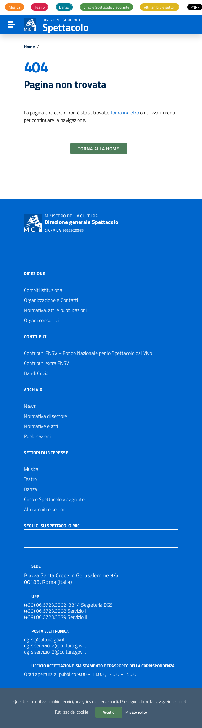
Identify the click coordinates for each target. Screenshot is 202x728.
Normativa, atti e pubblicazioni (55, 310)
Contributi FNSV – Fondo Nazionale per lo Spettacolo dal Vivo (88, 353)
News (30, 406)
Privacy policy (136, 712)
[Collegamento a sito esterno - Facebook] (27, 538)
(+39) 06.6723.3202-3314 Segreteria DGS (68, 605)
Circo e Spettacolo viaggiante (54, 499)
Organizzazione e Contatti (51, 300)
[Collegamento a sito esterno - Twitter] (39, 538)
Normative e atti (41, 426)
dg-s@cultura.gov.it (44, 639)
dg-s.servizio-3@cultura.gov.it (55, 652)
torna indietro (125, 112)
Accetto (108, 712)
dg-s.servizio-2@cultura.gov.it (55, 645)
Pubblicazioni (37, 436)
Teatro (30, 479)
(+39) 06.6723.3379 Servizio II (55, 617)
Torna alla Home (98, 148)
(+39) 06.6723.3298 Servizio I (55, 611)
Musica (31, 469)
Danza (30, 489)
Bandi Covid (36, 373)
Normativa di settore (45, 416)
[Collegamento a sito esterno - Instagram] (50, 538)
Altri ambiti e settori (44, 509)
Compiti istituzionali (44, 290)
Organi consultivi (41, 320)
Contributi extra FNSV (46, 363)
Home (29, 46)
